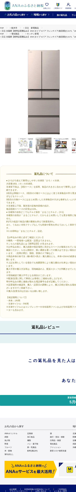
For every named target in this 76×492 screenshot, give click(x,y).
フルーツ (8, 447)
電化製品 (53, 444)
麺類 (29, 440)
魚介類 (7, 440)
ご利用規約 (62, 489)
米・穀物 (8, 451)
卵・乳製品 (31, 447)
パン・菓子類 (32, 444)
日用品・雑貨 (55, 440)
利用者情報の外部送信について (37, 489)
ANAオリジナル (11, 433)
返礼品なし (9, 454)
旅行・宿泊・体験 (57, 437)
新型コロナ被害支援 (58, 451)
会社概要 (13, 489)
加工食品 (31, 437)
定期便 (30, 433)
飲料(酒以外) (32, 451)
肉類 (6, 437)
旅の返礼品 (62, 15)
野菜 (6, 444)
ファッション (55, 447)
